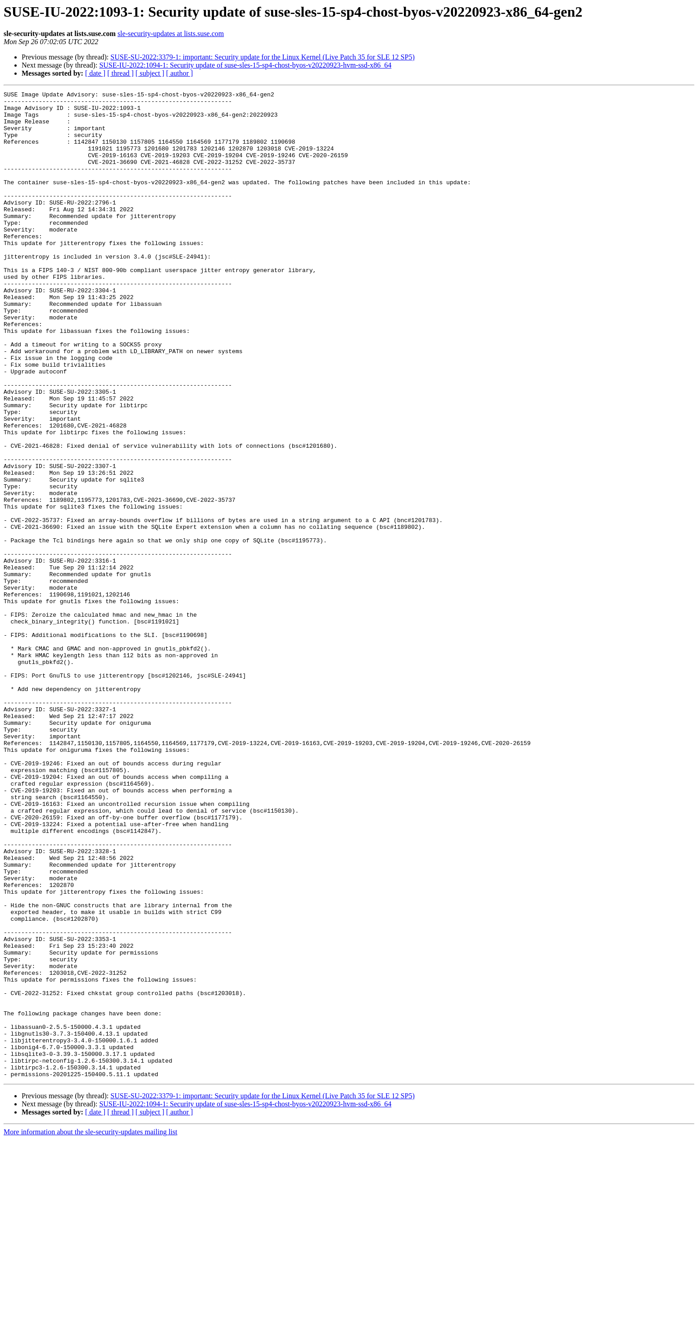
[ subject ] (150, 73)
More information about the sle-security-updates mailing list (90, 1329)
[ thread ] (120, 73)
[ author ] (179, 73)
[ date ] (95, 73)
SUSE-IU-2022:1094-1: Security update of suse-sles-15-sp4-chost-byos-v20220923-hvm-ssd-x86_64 (245, 65)
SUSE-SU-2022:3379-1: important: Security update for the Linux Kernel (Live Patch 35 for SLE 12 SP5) (262, 57)
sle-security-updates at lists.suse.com (171, 33)
